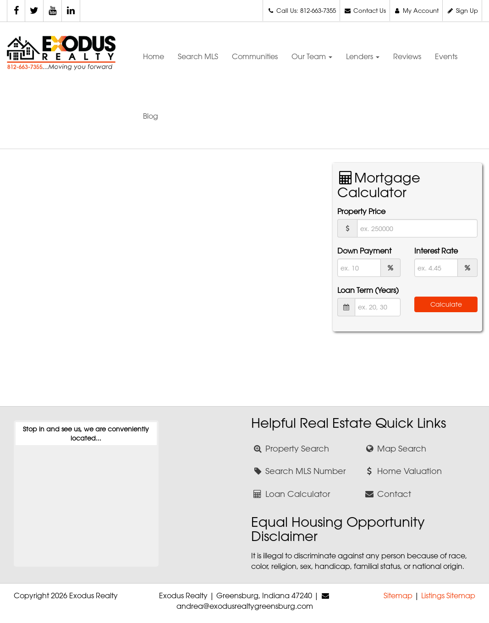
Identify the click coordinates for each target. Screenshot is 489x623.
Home (153, 56)
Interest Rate (436, 250)
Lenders (362, 56)
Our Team (311, 56)
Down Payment (364, 250)
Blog (150, 116)
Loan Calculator (291, 494)
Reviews (407, 56)
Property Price (361, 211)
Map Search (395, 448)
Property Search (290, 448)
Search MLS (198, 56)
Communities (255, 56)
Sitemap (398, 595)
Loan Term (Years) (368, 290)
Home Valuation (403, 471)
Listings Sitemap (448, 595)
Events (446, 56)
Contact (387, 494)
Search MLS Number (298, 471)
